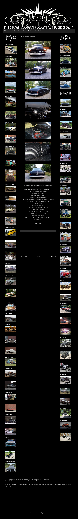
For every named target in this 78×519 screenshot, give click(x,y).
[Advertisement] (38, 244)
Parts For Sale (39, 31)
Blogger (45, 513)
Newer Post (23, 256)
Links (53, 31)
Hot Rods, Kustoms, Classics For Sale (22, 31)
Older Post (53, 256)
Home (38, 256)
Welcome (7, 31)
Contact (47, 31)
